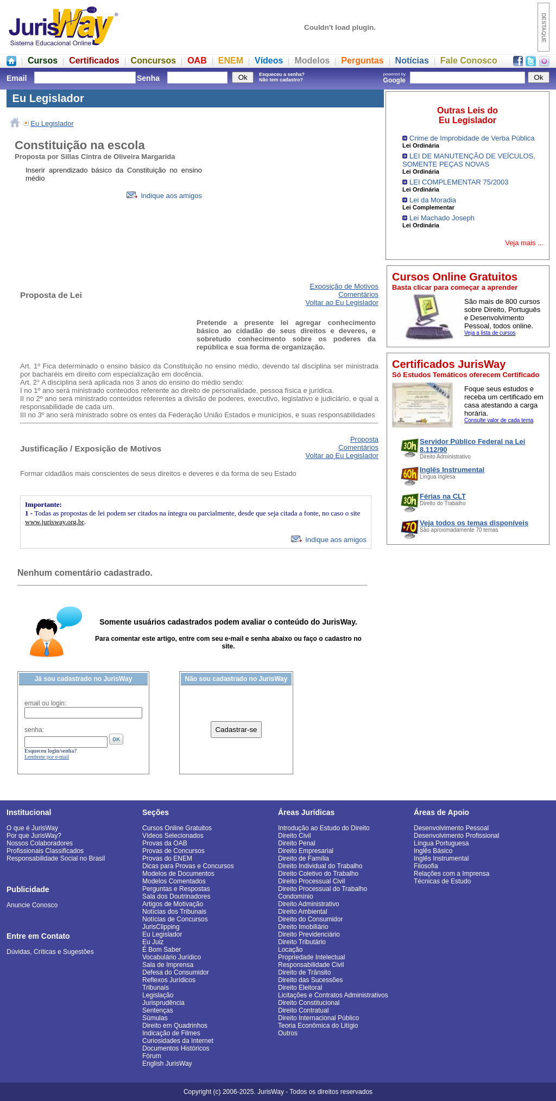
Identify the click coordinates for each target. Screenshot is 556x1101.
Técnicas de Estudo (442, 881)
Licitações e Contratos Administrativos (333, 995)
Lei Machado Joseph (442, 218)
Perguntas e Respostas (176, 889)
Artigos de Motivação (172, 904)
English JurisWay (167, 1063)
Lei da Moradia (432, 200)
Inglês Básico (433, 851)
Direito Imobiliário (303, 927)
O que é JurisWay (32, 828)
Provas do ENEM (167, 858)
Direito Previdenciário (309, 934)
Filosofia (426, 866)
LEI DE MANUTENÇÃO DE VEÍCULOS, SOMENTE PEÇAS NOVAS (468, 160)
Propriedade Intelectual (311, 957)
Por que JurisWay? (34, 835)
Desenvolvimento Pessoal (451, 828)
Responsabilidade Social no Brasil (56, 858)
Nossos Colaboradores (40, 843)
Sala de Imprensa (167, 965)
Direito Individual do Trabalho (320, 866)
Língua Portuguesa (441, 843)
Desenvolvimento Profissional (456, 835)
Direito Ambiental (302, 911)
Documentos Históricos (175, 1048)
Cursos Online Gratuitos (177, 828)
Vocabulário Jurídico (171, 957)
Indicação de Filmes (171, 1033)
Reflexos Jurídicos (168, 980)
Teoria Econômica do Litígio (318, 1025)
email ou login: (45, 703)
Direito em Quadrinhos (174, 1025)
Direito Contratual (303, 1010)
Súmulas (155, 1018)
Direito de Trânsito (304, 972)
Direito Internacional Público (318, 1018)
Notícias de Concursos (175, 919)
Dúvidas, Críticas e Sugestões (50, 952)
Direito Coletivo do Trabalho (318, 873)
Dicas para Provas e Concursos (188, 866)
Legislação (157, 995)
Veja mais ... (524, 243)
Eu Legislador (52, 123)
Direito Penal (296, 843)
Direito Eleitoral (300, 987)
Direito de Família (303, 858)
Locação (290, 949)
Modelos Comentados (174, 881)
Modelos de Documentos (178, 873)
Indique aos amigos (164, 196)
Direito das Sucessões (310, 980)
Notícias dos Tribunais (174, 911)
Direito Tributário (302, 942)
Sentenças (157, 1010)
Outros (288, 1033)
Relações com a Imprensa (451, 873)
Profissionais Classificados (45, 851)
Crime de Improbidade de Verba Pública (472, 138)
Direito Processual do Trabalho (322, 889)
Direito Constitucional (308, 1003)
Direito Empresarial (305, 851)
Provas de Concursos (173, 851)
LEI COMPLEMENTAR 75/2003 (459, 182)
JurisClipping (161, 927)
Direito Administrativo (308, 904)
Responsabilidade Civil (311, 965)
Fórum (151, 1056)
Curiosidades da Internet (177, 1041)
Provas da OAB (164, 843)
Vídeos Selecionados (173, 835)
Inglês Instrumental (441, 858)
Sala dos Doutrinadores (176, 896)
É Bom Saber (161, 949)
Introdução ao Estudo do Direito (324, 828)
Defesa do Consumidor (175, 972)
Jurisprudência (163, 1003)
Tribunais (155, 987)
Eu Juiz (152, 942)
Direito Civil (294, 835)
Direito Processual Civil (311, 881)
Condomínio (295, 896)
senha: (34, 730)
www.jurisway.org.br (54, 522)
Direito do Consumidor (310, 919)
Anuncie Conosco (32, 905)
